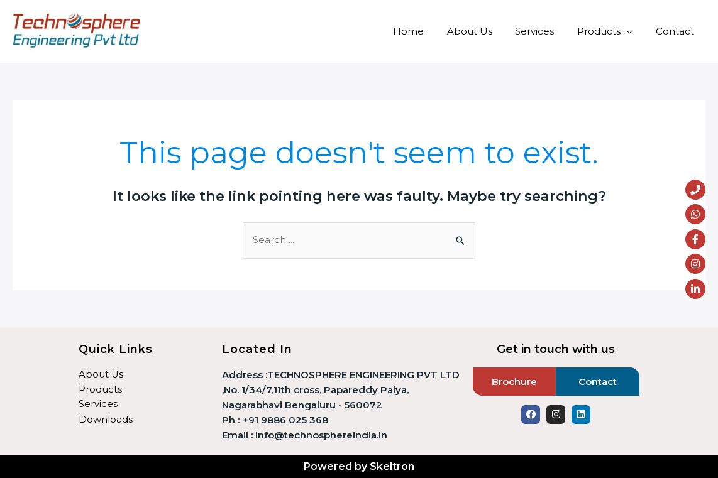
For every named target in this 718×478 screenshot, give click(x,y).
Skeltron (392, 466)
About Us (484, 31)
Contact (677, 31)
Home (427, 31)
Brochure (514, 382)
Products (605, 31)
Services (545, 31)
